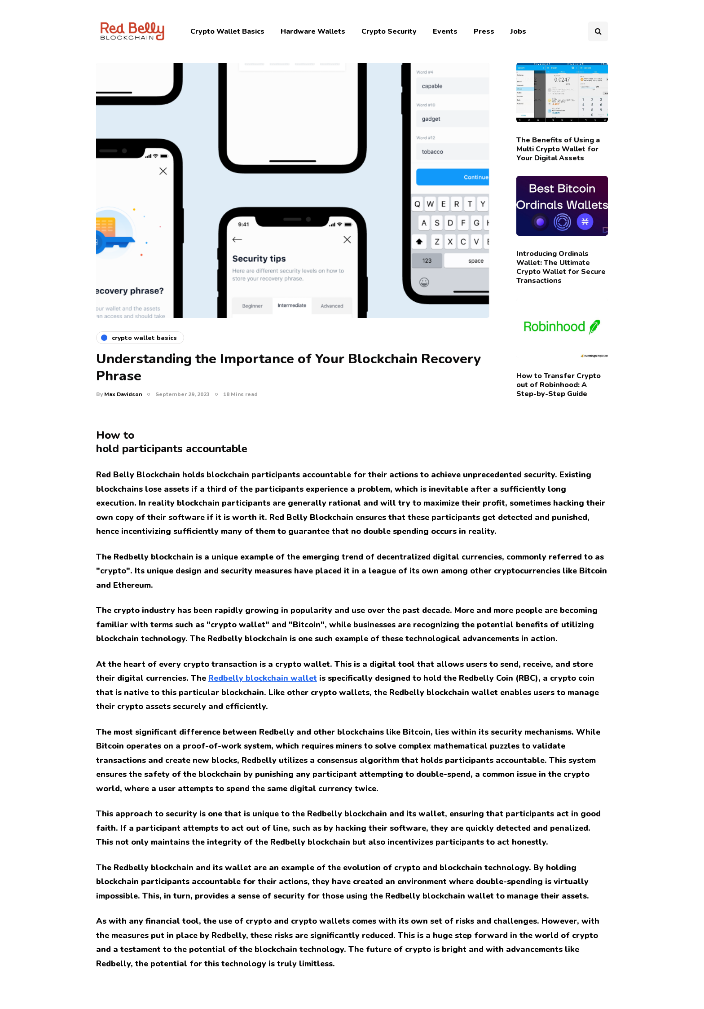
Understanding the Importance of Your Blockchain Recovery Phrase (288, 367)
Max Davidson (123, 394)
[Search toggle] (598, 31)
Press (484, 31)
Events (445, 31)
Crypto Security (389, 31)
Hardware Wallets (313, 31)
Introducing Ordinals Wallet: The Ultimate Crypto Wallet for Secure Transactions (561, 267)
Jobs (518, 31)
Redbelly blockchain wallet (262, 678)
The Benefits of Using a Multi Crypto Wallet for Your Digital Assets (558, 149)
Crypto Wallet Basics (227, 31)
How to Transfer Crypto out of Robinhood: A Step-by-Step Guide (558, 385)
